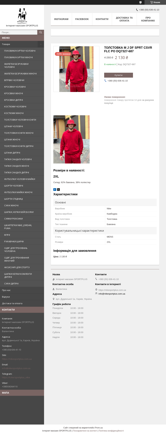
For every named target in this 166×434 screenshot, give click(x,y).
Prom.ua (99, 428)
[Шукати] (40, 32)
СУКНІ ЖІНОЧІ (11, 205)
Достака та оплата (12, 303)
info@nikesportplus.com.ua (16, 368)
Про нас (6, 290)
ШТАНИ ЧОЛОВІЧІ (13, 126)
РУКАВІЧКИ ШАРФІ (14, 241)
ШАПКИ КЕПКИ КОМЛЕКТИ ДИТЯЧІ (18, 275)
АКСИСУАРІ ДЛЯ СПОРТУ (17, 267)
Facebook (82, 19)
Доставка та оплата (124, 19)
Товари (6, 44)
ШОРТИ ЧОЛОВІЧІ (13, 185)
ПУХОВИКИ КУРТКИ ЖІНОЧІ (18, 57)
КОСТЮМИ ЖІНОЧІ (14, 113)
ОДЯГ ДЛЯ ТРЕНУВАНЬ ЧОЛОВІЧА (15, 250)
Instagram (61, 19)
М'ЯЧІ (7, 234)
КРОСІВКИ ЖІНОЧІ (13, 93)
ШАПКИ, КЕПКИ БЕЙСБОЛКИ (19, 212)
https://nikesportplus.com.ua (17, 358)
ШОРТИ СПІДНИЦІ (13, 198)
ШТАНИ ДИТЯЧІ (12, 152)
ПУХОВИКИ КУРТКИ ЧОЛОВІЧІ (19, 50)
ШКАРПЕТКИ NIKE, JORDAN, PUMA (18, 227)
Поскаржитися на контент (85, 431)
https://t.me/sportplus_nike (16, 377)
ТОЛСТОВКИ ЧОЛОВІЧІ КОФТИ (20, 119)
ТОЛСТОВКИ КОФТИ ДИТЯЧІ (18, 146)
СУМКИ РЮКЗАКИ (13, 218)
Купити (118, 75)
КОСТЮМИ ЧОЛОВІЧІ (15, 106)
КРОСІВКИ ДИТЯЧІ (13, 99)
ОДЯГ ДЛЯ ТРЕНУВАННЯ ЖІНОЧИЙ (16, 259)
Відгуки (6, 296)
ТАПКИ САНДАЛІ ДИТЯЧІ (16, 172)
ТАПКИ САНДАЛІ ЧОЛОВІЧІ (18, 159)
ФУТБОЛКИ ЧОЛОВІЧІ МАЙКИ (19, 179)
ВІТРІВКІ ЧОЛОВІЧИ (14, 80)
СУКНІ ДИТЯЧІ (11, 283)
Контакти (102, 19)
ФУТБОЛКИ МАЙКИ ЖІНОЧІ (18, 192)
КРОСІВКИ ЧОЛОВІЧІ (15, 86)
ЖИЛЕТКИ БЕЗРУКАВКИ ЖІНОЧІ (20, 73)
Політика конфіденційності (111, 431)
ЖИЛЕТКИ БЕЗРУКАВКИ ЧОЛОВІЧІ (16, 65)
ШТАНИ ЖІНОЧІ (12, 139)
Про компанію (148, 19)
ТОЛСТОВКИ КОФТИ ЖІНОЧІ (18, 132)
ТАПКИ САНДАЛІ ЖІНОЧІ (16, 165)
